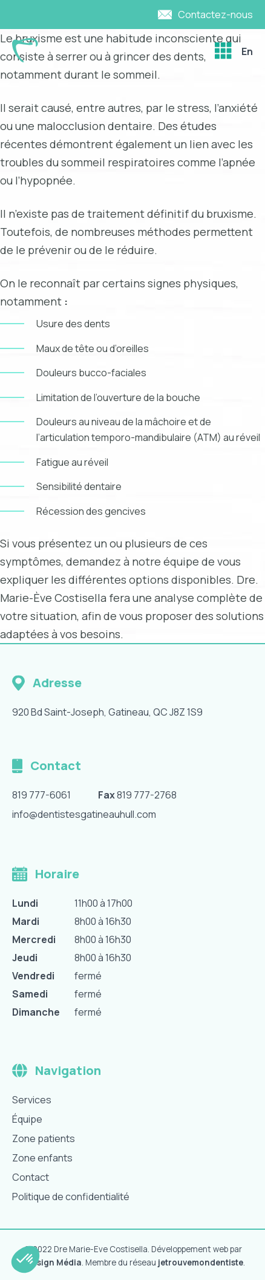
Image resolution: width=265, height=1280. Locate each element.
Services (31, 1099)
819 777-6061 (41, 795)
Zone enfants (42, 1157)
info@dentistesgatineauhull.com (84, 814)
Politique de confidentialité (70, 1196)
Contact (30, 1177)
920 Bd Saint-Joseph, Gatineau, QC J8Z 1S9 (107, 712)
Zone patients (43, 1138)
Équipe (27, 1119)
